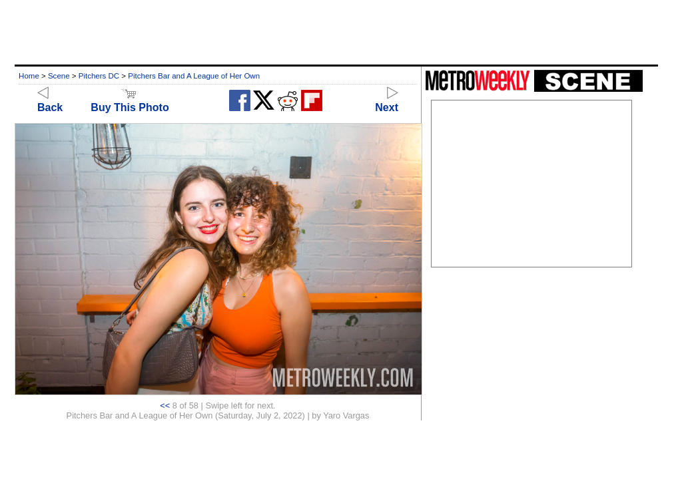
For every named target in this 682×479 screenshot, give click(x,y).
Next (386, 101)
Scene (59, 76)
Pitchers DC (99, 76)
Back (50, 101)
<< (165, 405)
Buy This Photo (130, 101)
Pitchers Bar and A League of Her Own (194, 76)
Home (29, 76)
